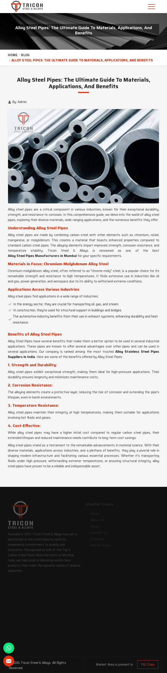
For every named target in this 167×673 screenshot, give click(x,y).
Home (13, 55)
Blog (25, 55)
